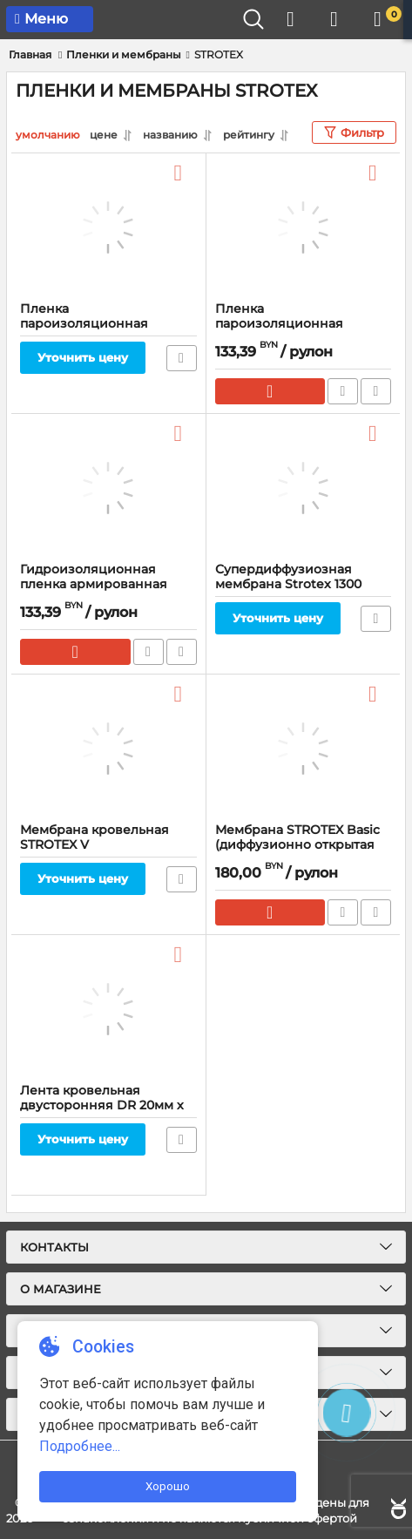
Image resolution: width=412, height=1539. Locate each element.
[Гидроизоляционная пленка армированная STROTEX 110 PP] (108, 488)
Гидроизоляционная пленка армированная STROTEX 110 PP (93, 584)
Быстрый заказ (343, 391)
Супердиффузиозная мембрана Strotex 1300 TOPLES (288, 584)
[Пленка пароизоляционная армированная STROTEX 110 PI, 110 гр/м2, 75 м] (303, 227)
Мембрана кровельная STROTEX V (94, 837)
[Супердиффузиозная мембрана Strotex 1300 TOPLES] (303, 488)
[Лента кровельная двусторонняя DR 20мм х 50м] (108, 1009)
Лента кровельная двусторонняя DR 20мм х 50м (102, 1105)
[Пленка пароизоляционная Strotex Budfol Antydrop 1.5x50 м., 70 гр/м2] (108, 227)
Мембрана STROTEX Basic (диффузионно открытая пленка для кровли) (297, 845)
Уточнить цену (82, 357)
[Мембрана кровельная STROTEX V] (108, 748)
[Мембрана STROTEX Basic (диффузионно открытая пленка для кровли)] (303, 748)
